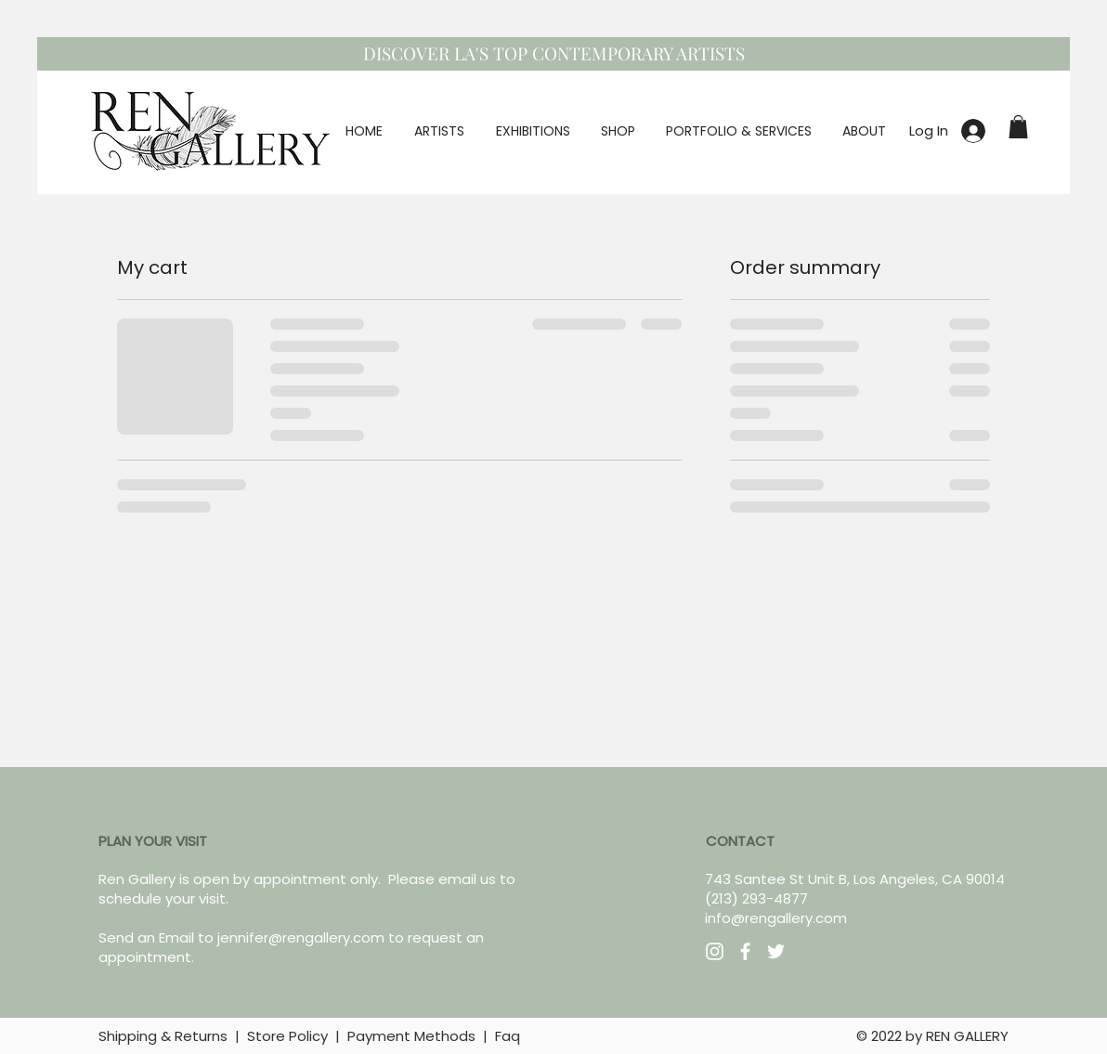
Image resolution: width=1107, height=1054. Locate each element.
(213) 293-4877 (756, 898)
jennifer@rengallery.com (300, 937)
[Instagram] (714, 951)
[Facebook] (745, 951)
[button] (1018, 126)
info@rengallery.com (776, 918)
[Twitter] (776, 951)
